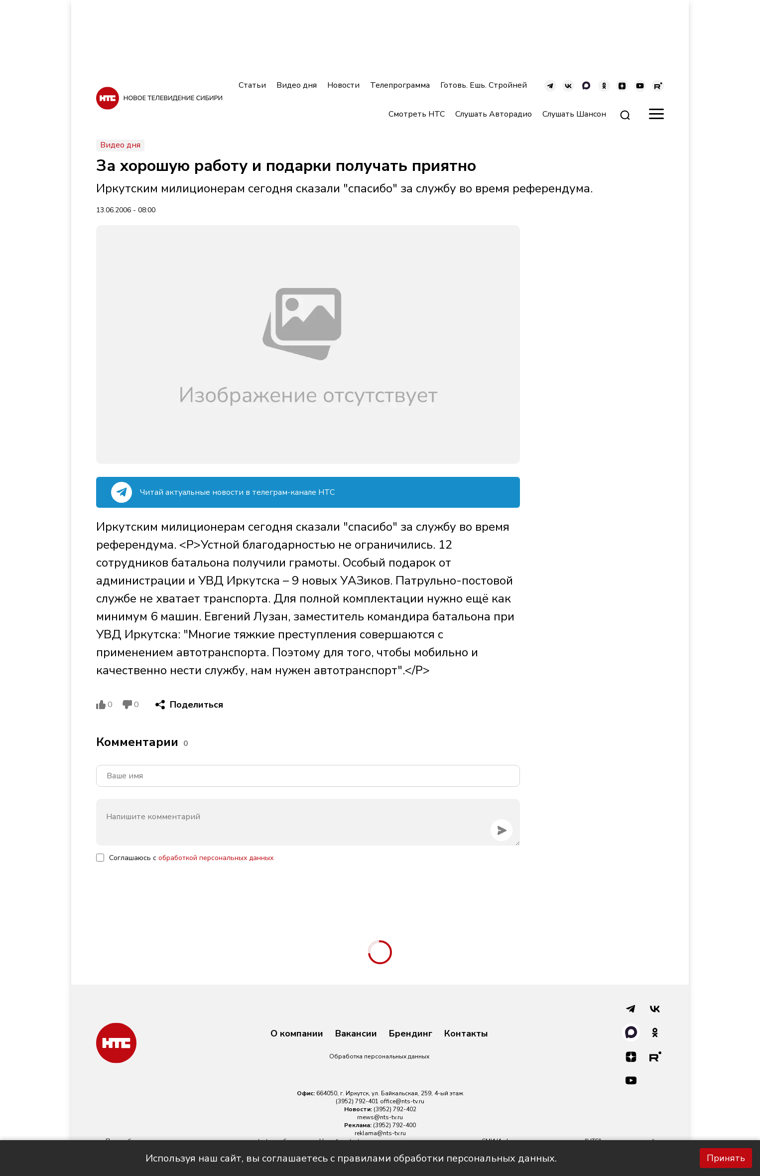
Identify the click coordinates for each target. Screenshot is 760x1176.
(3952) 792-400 (394, 1125)
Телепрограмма (400, 85)
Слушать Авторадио (493, 114)
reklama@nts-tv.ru (380, 1133)
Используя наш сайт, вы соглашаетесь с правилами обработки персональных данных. (351, 1158)
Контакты (466, 1034)
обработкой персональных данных (215, 858)
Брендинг (410, 1034)
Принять (726, 1158)
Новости (343, 85)
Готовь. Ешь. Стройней (483, 85)
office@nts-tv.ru (402, 1101)
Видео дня (296, 85)
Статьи (252, 85)
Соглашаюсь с (191, 858)
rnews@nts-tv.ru (380, 1117)
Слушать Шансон (574, 114)
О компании (296, 1034)
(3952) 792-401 (357, 1101)
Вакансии (356, 1034)
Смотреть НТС (416, 114)
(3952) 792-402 (395, 1109)
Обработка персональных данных (379, 1056)
